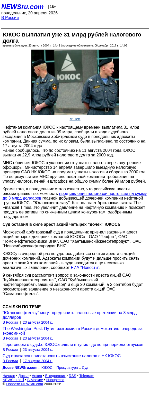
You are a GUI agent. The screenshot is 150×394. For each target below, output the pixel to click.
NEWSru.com (22, 7)
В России (10, 17)
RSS (72, 376)
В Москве (35, 380)
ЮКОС (46, 367)
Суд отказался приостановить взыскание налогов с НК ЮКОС (62, 356)
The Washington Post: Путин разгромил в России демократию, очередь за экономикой (73, 330)
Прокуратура (67, 367)
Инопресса (55, 380)
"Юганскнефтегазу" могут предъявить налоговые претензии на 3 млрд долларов (70, 315)
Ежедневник (55, 376)
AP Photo (74, 119)
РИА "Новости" (85, 267)
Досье (23, 376)
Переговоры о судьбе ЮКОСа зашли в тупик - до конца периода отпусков (73, 344)
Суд (85, 367)
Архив (37, 376)
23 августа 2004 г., (38, 322)
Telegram (87, 376)
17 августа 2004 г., (38, 361)
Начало (9, 376)
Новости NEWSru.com (24, 384)
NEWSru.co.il (13, 380)
